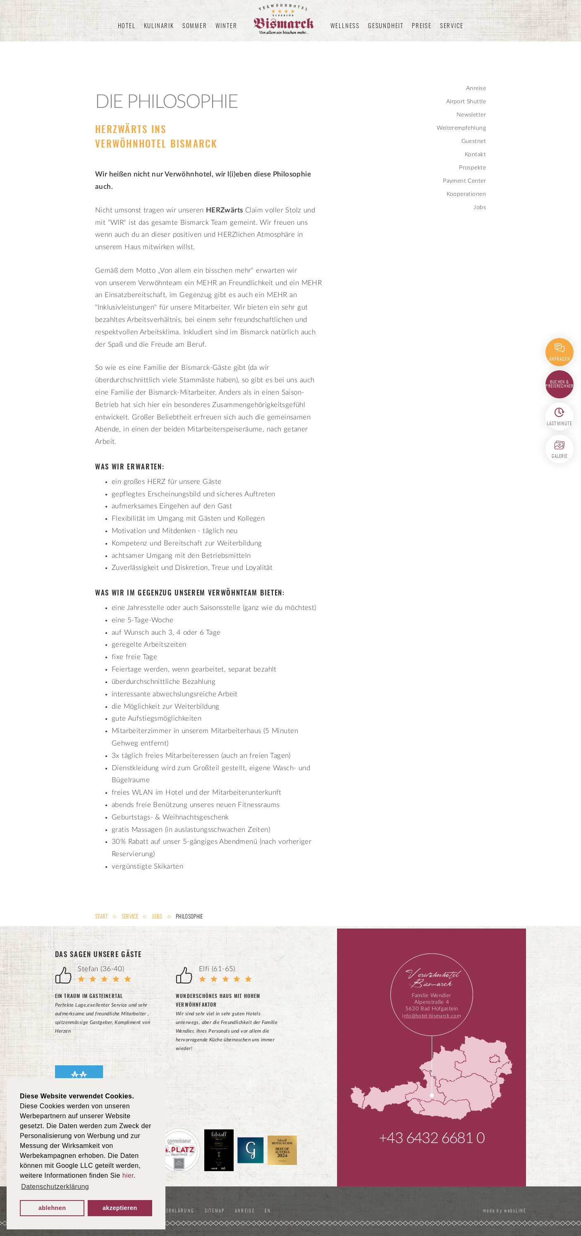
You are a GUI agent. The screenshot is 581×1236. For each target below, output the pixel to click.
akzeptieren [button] (120, 1208)
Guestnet (473, 141)
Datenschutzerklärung (172, 1210)
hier (128, 1175)
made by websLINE (501, 1210)
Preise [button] (422, 26)
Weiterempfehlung (461, 128)
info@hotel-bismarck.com (431, 1015)
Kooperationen (466, 194)
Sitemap (227, 1210)
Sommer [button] (194, 26)
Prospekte (472, 168)
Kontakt (475, 154)
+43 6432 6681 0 (431, 1138)
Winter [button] (226, 26)
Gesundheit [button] (386, 26)
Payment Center (464, 181)
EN (287, 1210)
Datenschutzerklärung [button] (55, 1186)
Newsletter (471, 115)
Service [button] (452, 26)
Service (130, 917)
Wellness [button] (345, 26)
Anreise (476, 88)
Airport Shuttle (466, 102)
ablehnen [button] (52, 1208)
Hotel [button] (127, 26)
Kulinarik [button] (159, 26)
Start (102, 917)
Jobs (479, 207)
